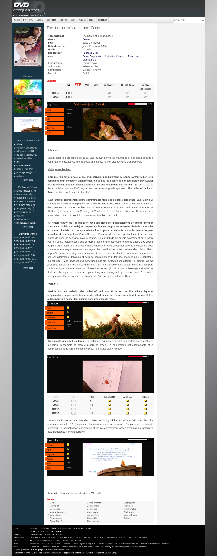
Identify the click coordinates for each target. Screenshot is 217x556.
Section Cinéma (37, 534)
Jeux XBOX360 (66, 538)
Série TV (55, 528)
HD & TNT (34, 541)
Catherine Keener (114, 56)
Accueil (17, 19)
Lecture (101, 544)
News (73, 19)
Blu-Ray (33, 531)
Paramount (70, 109)
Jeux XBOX (99, 538)
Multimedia (76, 541)
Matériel (82, 19)
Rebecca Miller (90, 53)
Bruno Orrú (56, 553)
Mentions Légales (121, 547)
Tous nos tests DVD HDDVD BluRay (95, 547)
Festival (144, 544)
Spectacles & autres (82, 528)
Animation (66, 528)
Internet (165, 544)
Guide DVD (112, 544)
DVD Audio (55, 544)
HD (24, 19)
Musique (44, 528)
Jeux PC (87, 538)
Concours (63, 19)
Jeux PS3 (52, 538)
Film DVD (34, 528)
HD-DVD (43, 531)
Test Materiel (56, 531)
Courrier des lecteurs (129, 544)
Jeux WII (121, 538)
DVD (31, 19)
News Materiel (62, 541)
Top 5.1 (91, 544)
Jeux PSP (143, 538)
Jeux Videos (51, 19)
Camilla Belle (89, 59)
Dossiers (66, 544)
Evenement (155, 544)
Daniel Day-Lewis (92, 56)
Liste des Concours (50, 547)
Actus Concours (69, 547)
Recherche (102, 19)
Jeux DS (132, 538)
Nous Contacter (138, 547)
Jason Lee (133, 56)
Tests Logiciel (79, 544)
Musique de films (54, 534)
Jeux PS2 (111, 538)
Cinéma (40, 19)
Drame (86, 39)
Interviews (34, 544)
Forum (92, 19)
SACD (44, 544)
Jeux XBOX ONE (37, 538)
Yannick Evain (30, 553)
